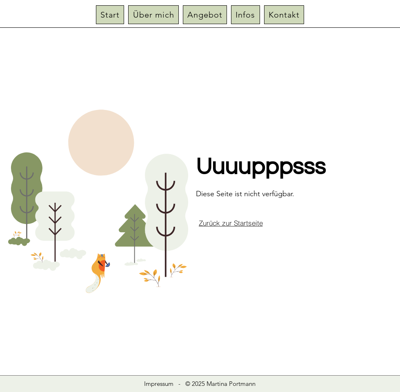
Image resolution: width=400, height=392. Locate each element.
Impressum (158, 384)
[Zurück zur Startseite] (230, 223)
